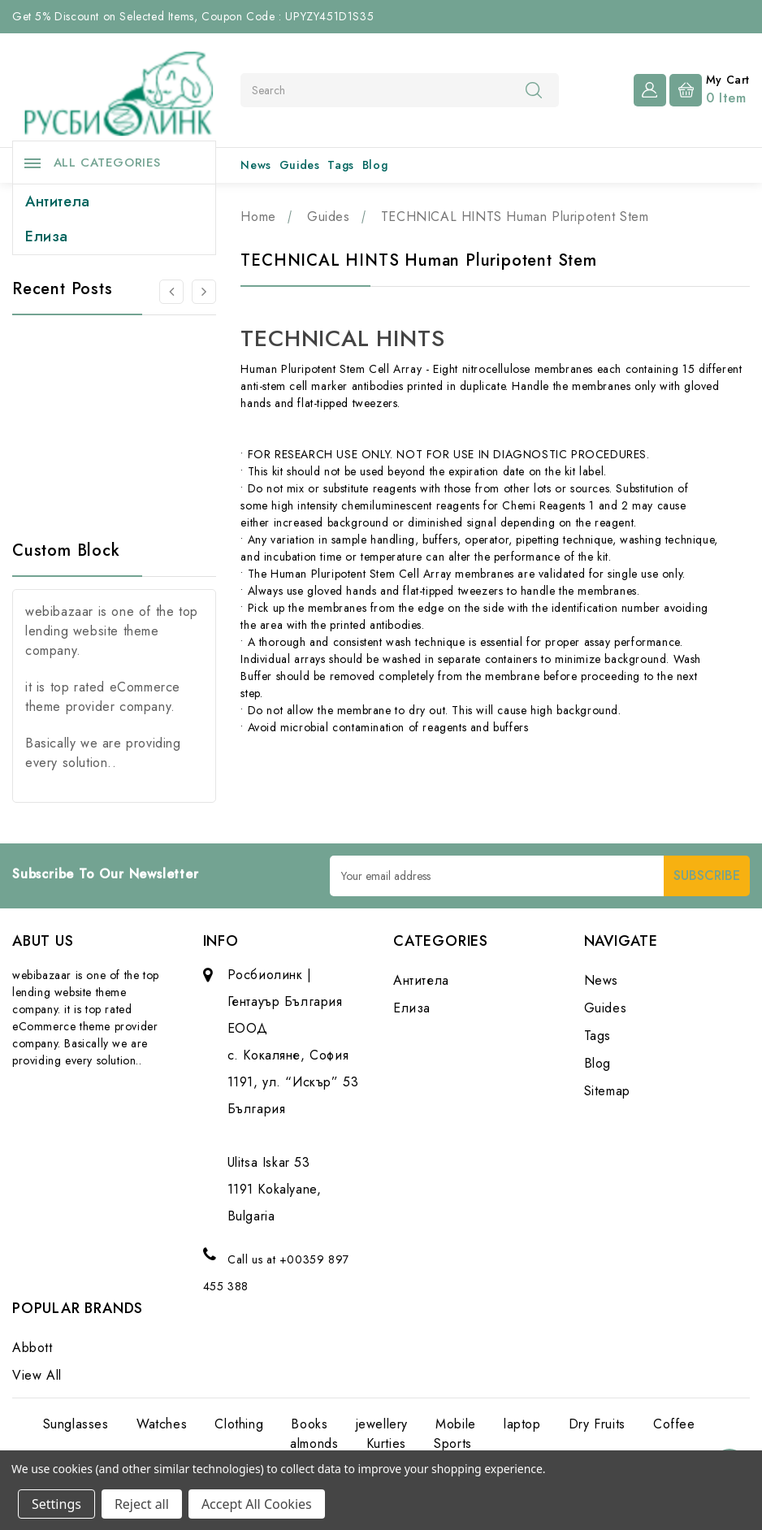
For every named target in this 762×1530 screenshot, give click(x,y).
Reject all (142, 1504)
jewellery (382, 1424)
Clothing (238, 1424)
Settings (56, 1504)
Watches (161, 1424)
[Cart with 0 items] (709, 88)
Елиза (46, 236)
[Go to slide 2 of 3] (204, 292)
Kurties (386, 1443)
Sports (453, 1443)
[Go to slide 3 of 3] (171, 292)
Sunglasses (76, 1424)
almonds (314, 1443)
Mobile (455, 1424)
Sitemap (607, 1090)
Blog (374, 165)
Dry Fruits (597, 1424)
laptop (522, 1424)
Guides (299, 165)
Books (309, 1424)
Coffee (674, 1424)
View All (37, 1375)
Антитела (57, 201)
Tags (340, 165)
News (255, 165)
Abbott (32, 1347)
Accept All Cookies (256, 1504)
